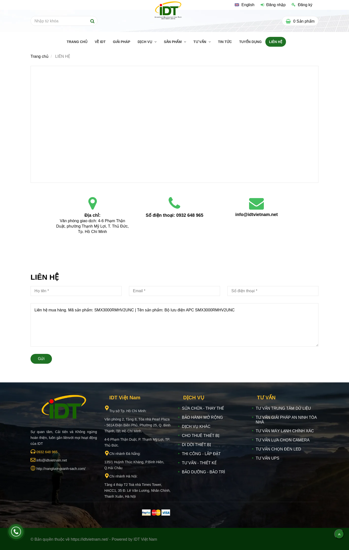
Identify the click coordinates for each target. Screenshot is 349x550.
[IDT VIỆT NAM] (174, 124)
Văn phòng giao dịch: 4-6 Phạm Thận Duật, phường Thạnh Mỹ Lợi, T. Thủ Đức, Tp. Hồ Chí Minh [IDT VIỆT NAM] (93, 226)
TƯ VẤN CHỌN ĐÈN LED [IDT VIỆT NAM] (278, 449)
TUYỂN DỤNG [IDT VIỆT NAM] (250, 42)
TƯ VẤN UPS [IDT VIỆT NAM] (267, 458)
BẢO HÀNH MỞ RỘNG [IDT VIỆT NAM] (202, 417)
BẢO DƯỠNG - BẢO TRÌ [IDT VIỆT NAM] (203, 472)
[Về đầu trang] (339, 534)
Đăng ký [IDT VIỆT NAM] (302, 5)
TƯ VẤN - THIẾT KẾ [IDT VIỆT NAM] (199, 463)
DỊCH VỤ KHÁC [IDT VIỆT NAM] (196, 426)
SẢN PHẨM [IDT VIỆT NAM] (173, 42)
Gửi (41, 359)
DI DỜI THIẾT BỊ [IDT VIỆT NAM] (196, 445)
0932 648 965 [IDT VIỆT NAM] (189, 215)
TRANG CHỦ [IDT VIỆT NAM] (77, 42)
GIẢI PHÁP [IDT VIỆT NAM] (121, 42)
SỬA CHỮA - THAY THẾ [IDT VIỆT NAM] (203, 408)
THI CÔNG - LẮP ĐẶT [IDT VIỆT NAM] (201, 454)
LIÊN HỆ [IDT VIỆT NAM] (275, 42)
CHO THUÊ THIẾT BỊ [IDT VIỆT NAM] (200, 436)
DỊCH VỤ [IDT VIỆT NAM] (145, 42)
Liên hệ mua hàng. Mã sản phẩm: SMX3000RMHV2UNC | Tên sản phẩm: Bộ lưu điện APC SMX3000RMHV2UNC (174, 325)
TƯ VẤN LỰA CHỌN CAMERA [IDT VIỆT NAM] (283, 440)
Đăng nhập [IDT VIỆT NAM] (273, 5)
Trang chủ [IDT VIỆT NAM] (39, 56)
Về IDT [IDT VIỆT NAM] (100, 42)
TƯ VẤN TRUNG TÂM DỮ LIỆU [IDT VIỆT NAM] (283, 408)
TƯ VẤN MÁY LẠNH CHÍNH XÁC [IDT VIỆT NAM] (285, 431)
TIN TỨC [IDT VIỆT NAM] (225, 42)
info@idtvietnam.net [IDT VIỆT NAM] (256, 214)
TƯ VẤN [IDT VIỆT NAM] (200, 42)
